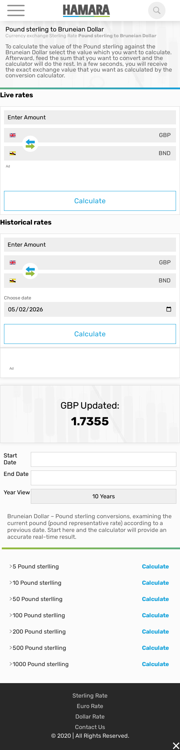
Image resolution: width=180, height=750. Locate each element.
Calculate (90, 201)
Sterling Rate (63, 35)
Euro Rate (90, 706)
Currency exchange (26, 35)
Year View (17, 492)
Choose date (17, 298)
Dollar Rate (90, 716)
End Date (16, 473)
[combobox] (90, 135)
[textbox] (90, 135)
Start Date (10, 459)
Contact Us (90, 727)
